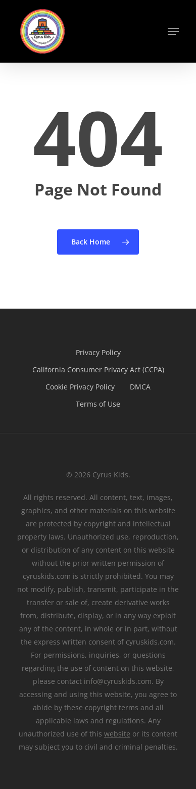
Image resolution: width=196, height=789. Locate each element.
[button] (173, 31)
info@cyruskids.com (118, 681)
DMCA (140, 386)
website (117, 733)
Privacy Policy (98, 352)
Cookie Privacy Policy (80, 386)
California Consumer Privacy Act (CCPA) (98, 369)
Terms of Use (98, 404)
